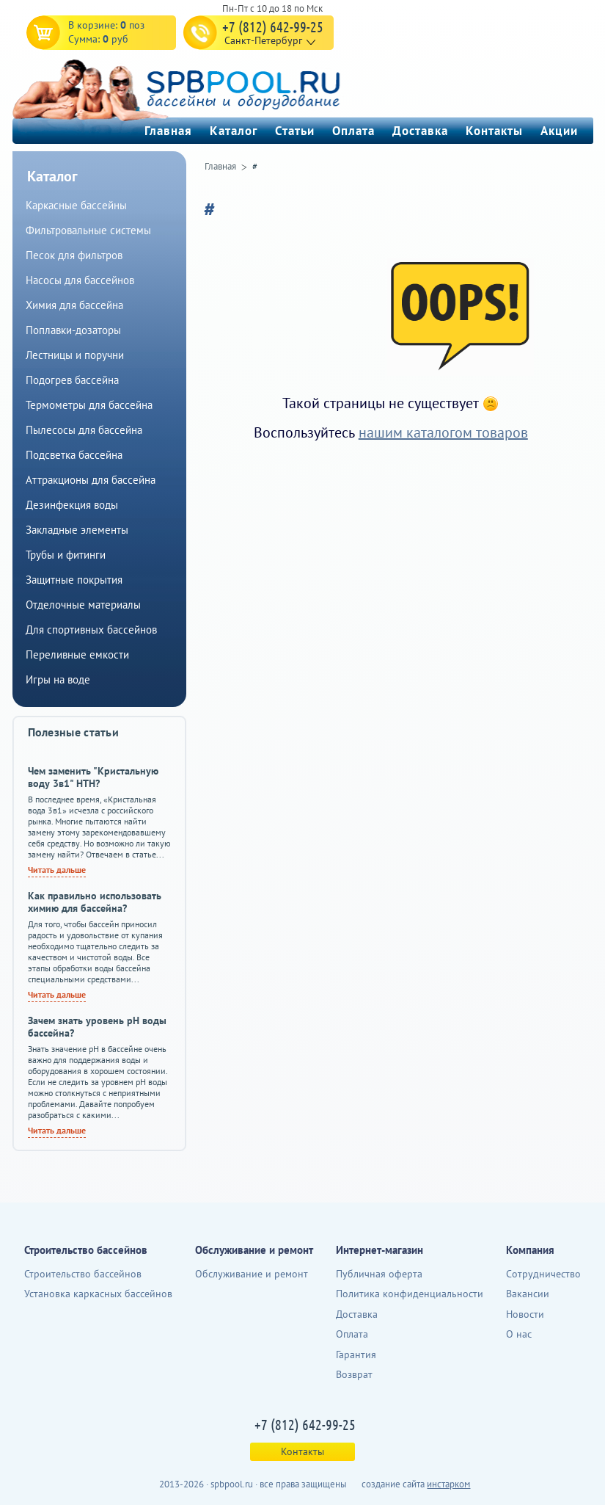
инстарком (448, 1484)
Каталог (233, 131)
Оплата (353, 131)
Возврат (354, 1374)
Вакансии (527, 1293)
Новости (525, 1314)
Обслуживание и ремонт (251, 1273)
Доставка (420, 131)
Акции (559, 131)
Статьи (295, 131)
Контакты (494, 131)
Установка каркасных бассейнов (98, 1293)
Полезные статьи (74, 732)
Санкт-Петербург (263, 40)
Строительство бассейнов (83, 1273)
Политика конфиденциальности (409, 1293)
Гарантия (356, 1354)
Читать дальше (57, 869)
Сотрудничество (543, 1273)
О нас (519, 1334)
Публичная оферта (379, 1273)
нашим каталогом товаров (443, 432)
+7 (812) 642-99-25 (272, 26)
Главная (168, 131)
